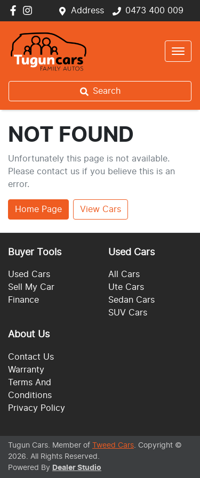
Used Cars (29, 274)
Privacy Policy (36, 408)
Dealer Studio (76, 468)
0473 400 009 (154, 10)
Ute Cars (126, 287)
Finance (23, 300)
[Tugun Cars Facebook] (15, 10)
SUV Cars (127, 313)
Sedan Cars (131, 300)
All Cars (124, 274)
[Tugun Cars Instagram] (29, 10)
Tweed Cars (113, 445)
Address (87, 10)
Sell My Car (31, 287)
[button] (178, 51)
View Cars (100, 209)
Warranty (26, 370)
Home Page (38, 209)
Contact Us (31, 357)
